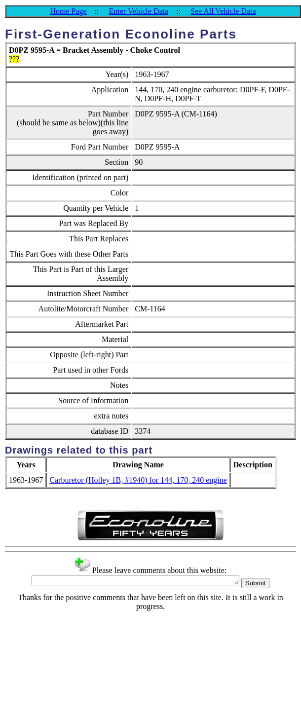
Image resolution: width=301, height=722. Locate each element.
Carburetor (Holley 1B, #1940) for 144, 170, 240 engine (137, 480)
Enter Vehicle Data (139, 11)
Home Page (68, 11)
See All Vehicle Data (223, 11)
